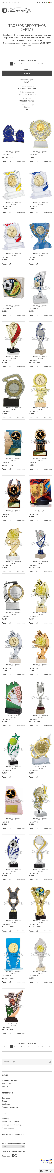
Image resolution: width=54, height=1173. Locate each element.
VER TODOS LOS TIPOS (27, 88)
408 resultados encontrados (27, 60)
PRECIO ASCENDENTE (27, 95)
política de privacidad (17, 1151)
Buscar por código (27, 105)
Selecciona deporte (27, 80)
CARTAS (27, 82)
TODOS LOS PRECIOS (27, 101)
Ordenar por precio (27, 92)
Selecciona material (27, 86)
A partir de (27, 98)
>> (50, 64)
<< (4, 64)
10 (42, 64)
